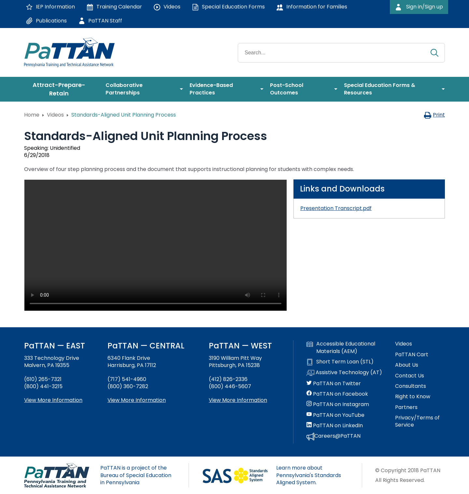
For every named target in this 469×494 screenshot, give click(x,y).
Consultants (410, 386)
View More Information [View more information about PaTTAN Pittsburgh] (238, 400)
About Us (406, 365)
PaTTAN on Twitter (333, 383)
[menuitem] (61, 89)
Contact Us (409, 375)
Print (434, 115)
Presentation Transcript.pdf (336, 208)
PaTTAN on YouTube (335, 415)
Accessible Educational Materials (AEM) (340, 347)
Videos (55, 115)
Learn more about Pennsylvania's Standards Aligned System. (308, 475)
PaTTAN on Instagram (337, 404)
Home (31, 115)
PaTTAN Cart (411, 354)
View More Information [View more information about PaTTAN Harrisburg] (136, 400)
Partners (406, 407)
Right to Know (412, 396)
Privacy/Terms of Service (417, 421)
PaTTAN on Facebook (337, 394)
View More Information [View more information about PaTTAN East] (53, 400)
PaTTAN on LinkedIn (334, 425)
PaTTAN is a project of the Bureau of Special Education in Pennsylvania (135, 475)
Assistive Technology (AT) (344, 373)
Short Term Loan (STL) (340, 361)
